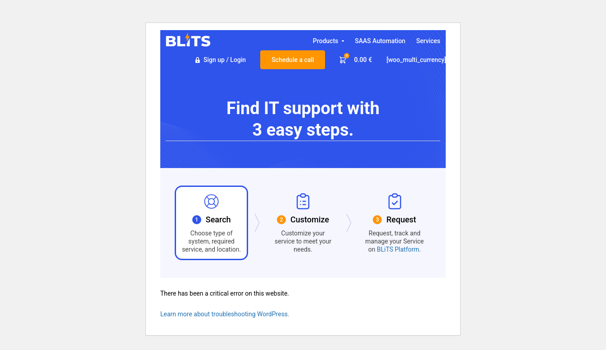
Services (428, 40)
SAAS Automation (380, 40)
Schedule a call (292, 59)
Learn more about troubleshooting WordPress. (224, 314)
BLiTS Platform (398, 249)
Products (326, 43)
